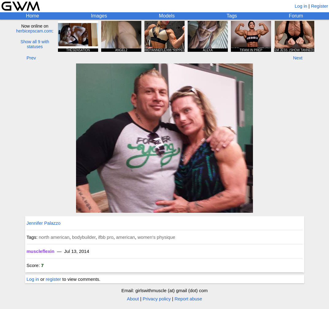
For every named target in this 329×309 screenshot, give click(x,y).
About (133, 298)
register (53, 279)
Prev (31, 57)
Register (319, 6)
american (125, 237)
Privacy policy (157, 298)
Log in (301, 6)
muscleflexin (41, 251)
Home (32, 15)
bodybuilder (84, 237)
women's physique (156, 237)
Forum (296, 15)
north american (54, 237)
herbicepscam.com (34, 31)
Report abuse (188, 298)
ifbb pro (105, 237)
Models (167, 15)
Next (298, 57)
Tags (232, 15)
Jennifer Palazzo (44, 223)
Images (99, 15)
